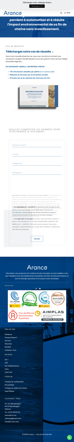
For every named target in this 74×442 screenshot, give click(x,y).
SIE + (6, 360)
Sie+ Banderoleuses (12, 366)
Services (8, 341)
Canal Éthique (9, 391)
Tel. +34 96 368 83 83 (12, 412)
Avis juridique (9, 385)
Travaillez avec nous (12, 422)
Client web (8, 372)
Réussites (8, 344)
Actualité (8, 347)
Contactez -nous (10, 350)
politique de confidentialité (30, 202)
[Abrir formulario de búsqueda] (61, 13)
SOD (6, 363)
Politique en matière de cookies (16, 388)
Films (7, 369)
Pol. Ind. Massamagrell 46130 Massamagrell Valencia (13, 406)
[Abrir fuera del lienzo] (67, 13)
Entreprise (8, 334)
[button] (37, 6)
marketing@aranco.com (13, 418)
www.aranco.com (10, 415)
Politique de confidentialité (14, 382)
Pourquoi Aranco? (11, 338)
